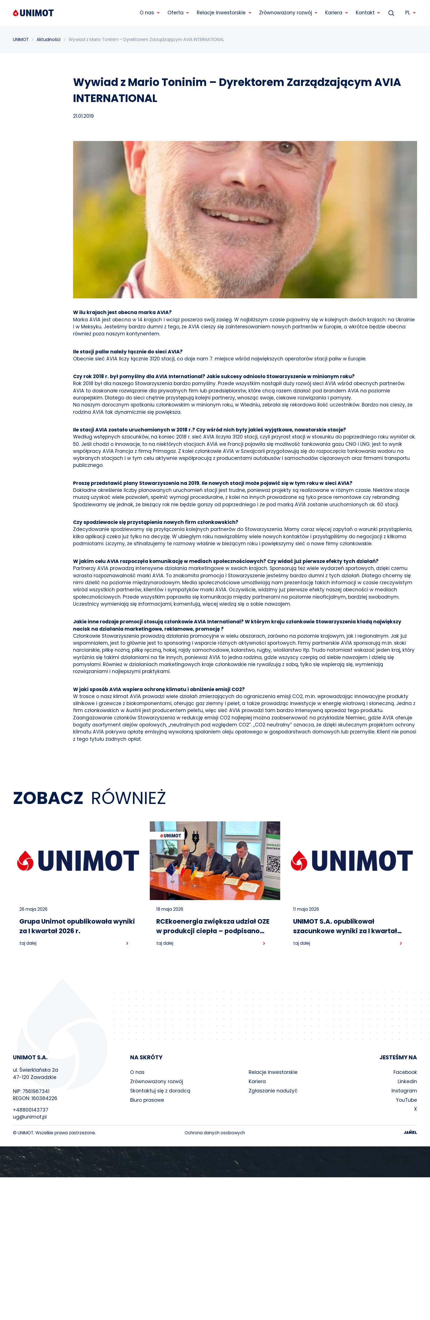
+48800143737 (30, 1110)
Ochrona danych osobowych (215, 1133)
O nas (137, 1072)
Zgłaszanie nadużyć (273, 1090)
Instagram (404, 1090)
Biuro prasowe (147, 1100)
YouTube (406, 1100)
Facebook (405, 1072)
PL (410, 12)
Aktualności (48, 39)
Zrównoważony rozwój (156, 1081)
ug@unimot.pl (30, 1117)
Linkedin (407, 1081)
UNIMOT (21, 39)
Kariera (257, 1081)
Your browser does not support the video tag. (215, 1161)
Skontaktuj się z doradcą (160, 1090)
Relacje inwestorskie (273, 1072)
